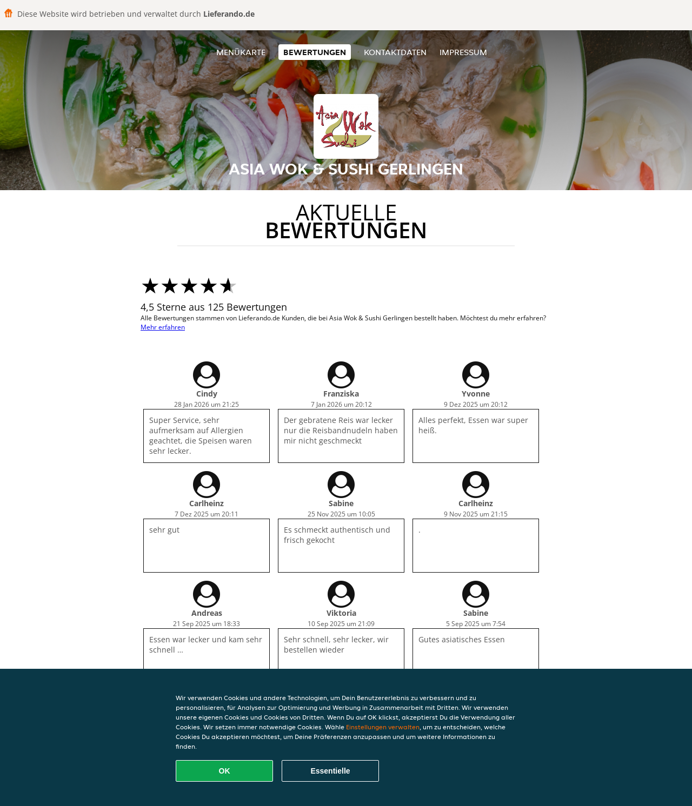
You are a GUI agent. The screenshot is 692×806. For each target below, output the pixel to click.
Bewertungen (314, 52)
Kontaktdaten (395, 52)
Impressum (463, 52)
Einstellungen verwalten (383, 727)
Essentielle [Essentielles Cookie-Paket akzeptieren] (330, 771)
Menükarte (240, 52)
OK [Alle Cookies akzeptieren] (224, 771)
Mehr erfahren (163, 327)
